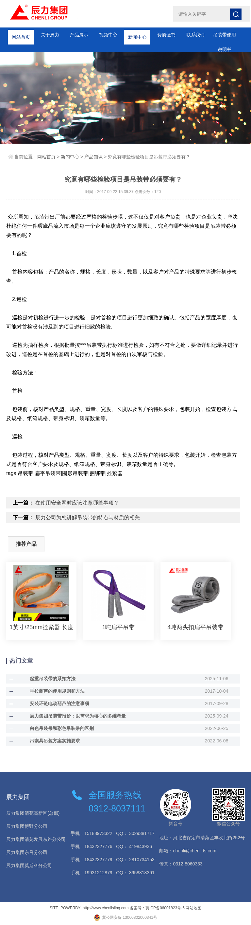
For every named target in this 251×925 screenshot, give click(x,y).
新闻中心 (137, 34)
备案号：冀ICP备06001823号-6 (157, 908)
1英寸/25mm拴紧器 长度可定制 (41, 627)
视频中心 (108, 34)
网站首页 (21, 34)
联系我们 (195, 34)
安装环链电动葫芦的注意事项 (59, 703)
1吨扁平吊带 (118, 627)
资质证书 (166, 34)
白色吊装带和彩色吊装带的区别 (62, 728)
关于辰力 (50, 34)
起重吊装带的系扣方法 (52, 678)
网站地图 (193, 908)
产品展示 (79, 34)
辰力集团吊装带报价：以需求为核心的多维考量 (78, 716)
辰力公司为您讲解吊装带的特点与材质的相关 (87, 517)
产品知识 (93, 156)
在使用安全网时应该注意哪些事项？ (77, 503)
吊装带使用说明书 (224, 37)
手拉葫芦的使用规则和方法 (57, 691)
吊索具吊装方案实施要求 (55, 740)
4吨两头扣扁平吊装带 (195, 627)
